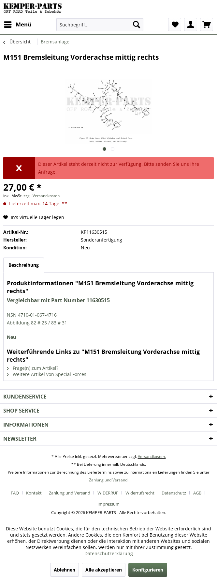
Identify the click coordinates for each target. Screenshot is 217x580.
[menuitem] (17, 24)
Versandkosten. (152, 456)
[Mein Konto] (190, 24)
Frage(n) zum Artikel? (32, 368)
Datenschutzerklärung (108, 553)
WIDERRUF (107, 493)
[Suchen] (136, 24)
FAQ (15, 493)
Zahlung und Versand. (108, 480)
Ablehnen (64, 570)
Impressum (108, 504)
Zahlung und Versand (69, 493)
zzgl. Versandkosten (41, 195)
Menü (17, 23)
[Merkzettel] (174, 24)
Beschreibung (23, 265)
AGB (197, 493)
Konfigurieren (147, 570)
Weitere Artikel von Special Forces (46, 374)
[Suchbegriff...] (99, 24)
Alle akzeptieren (103, 570)
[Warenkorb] (206, 24)
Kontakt (34, 493)
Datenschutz (174, 493)
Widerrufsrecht (139, 493)
